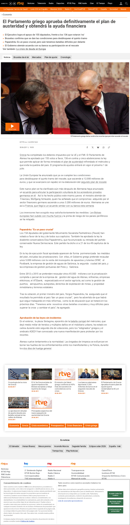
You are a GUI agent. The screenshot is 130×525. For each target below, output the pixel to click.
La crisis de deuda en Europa (31, 49)
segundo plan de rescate (94, 182)
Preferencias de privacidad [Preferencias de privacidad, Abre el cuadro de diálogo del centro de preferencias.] (115, 510)
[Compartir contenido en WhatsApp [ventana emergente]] (103, 147)
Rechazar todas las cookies (115, 502)
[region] (65, 502)
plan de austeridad (73, 161)
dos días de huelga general (37, 348)
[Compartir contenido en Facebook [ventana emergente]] (87, 147)
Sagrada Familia (79, 446)
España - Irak (115, 446)
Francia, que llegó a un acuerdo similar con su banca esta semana (59, 205)
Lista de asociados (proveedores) (70, 501)
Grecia (23, 155)
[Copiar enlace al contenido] (109, 147)
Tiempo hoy (57, 451)
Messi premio (45, 446)
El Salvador (14, 446)
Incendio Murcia (61, 446)
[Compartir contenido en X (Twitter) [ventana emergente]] (92, 147)
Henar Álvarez (29, 446)
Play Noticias (72, 451)
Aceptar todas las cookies (115, 494)
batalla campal (78, 321)
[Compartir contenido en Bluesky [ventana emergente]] (98, 147)
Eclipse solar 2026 (97, 446)
